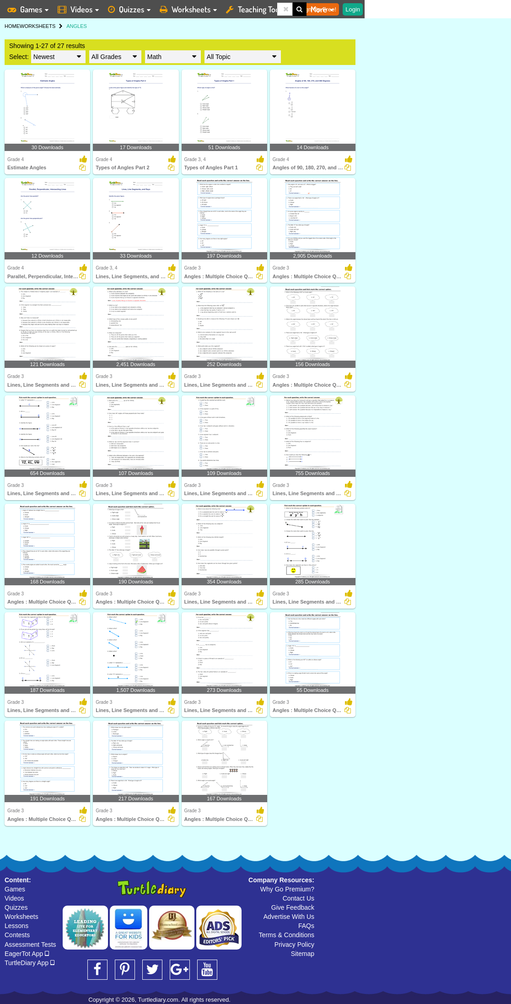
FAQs (306, 925)
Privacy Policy (294, 944)
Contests (17, 935)
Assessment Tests (30, 944)
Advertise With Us (289, 916)
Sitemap (302, 953)
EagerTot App (27, 953)
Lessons (16, 925)
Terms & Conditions (286, 935)
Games (15, 889)
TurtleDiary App (29, 962)
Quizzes (16, 907)
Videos (14, 898)
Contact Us (298, 898)
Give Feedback (292, 907)
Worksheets (21, 916)
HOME (12, 26)
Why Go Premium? (287, 889)
